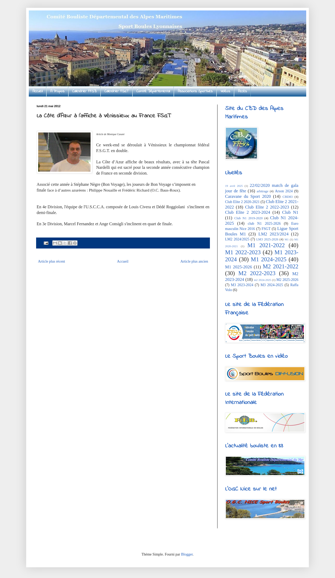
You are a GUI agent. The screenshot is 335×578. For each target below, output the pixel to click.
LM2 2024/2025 (237, 239)
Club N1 (290, 212)
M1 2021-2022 (266, 245)
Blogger (187, 554)
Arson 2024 (284, 191)
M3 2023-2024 (242, 285)
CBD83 (288, 197)
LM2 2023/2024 (273, 234)
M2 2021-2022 (280, 266)
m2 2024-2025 (262, 279)
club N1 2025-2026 (264, 224)
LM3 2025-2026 (267, 239)
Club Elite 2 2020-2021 (242, 202)
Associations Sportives (195, 91)
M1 (286, 239)
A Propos (57, 91)
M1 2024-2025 (268, 259)
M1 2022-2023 (243, 252)
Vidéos (225, 91)
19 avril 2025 (234, 185)
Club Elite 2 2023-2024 (247, 212)
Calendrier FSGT (116, 91)
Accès (242, 91)
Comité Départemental (153, 91)
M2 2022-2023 (257, 273)
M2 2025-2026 (287, 280)
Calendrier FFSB (84, 91)
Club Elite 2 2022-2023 (267, 207)
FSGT (266, 229)
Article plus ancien (194, 261)
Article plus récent (51, 261)
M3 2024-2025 (272, 285)
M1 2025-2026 (238, 266)
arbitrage (263, 191)
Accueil (37, 91)
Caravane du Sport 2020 (248, 196)
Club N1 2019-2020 (248, 218)
